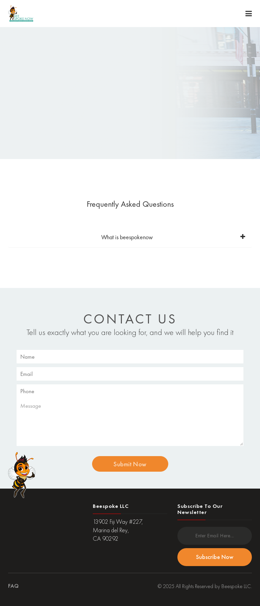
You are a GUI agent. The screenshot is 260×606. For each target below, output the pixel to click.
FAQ (13, 585)
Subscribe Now (214, 557)
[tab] (130, 237)
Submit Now (130, 464)
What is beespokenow (127, 237)
